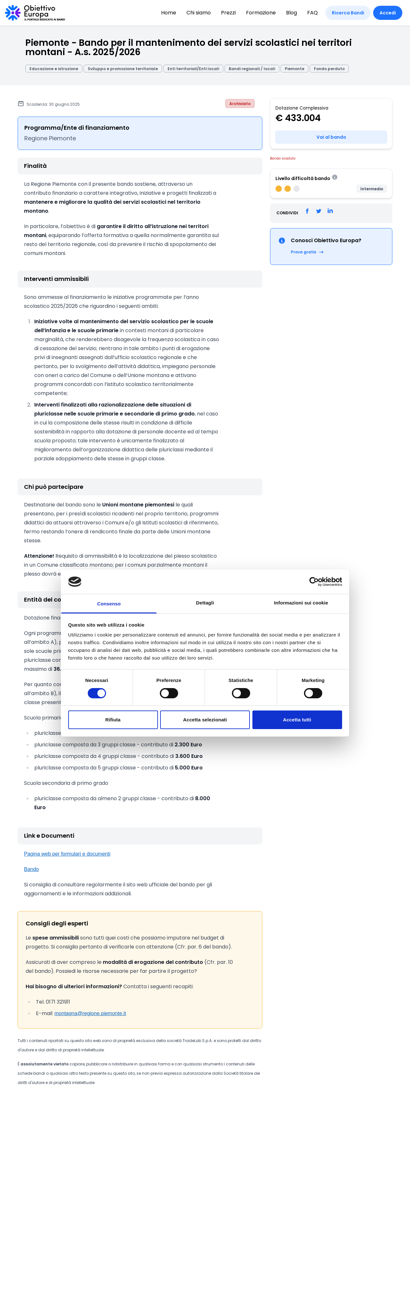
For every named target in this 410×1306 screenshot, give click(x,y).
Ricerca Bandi (348, 13)
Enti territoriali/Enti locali (193, 68)
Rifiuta (112, 719)
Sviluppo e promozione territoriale (123, 68)
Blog (291, 12)
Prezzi (228, 12)
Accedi (388, 13)
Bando (31, 869)
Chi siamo (198, 12)
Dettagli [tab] (205, 602)
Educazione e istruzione (53, 68)
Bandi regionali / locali (252, 68)
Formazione (261, 12)
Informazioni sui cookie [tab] (301, 602)
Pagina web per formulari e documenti (67, 854)
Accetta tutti (297, 719)
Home (168, 12)
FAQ (312, 12)
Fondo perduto (329, 68)
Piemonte (294, 68)
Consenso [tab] (108, 603)
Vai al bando (331, 137)
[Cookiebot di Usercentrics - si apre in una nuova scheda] (314, 582)
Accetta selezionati (205, 719)
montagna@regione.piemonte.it (90, 1013)
